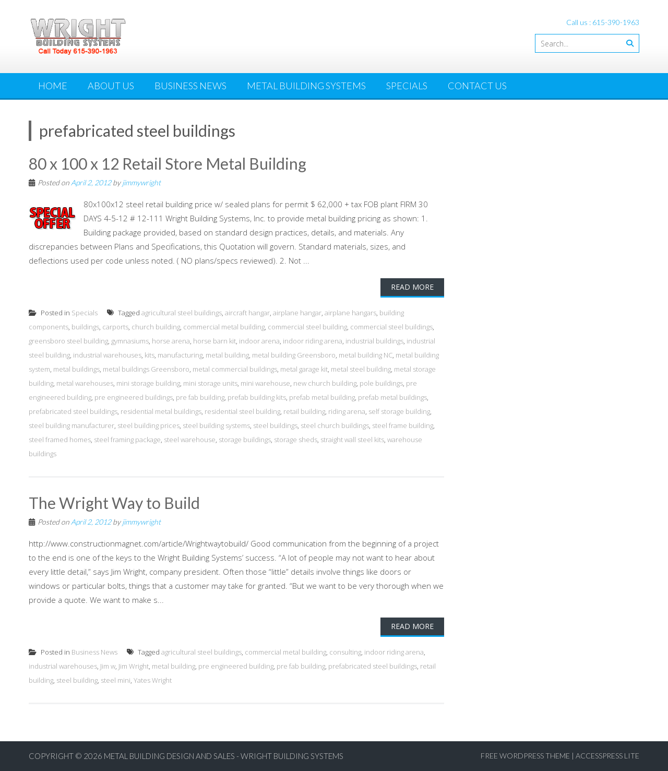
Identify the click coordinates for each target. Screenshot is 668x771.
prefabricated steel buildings (73, 411)
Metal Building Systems (306, 85)
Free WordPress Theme (525, 755)
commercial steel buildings (391, 326)
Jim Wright (133, 666)
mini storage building (148, 383)
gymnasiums (130, 341)
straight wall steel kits (352, 439)
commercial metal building (224, 326)
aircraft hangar (247, 312)
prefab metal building (322, 397)
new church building (324, 383)
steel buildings (275, 425)
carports (115, 326)
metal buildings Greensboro (146, 369)
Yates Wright (153, 680)
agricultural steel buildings (181, 312)
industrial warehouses (107, 355)
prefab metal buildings (392, 397)
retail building (304, 411)
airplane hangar (297, 312)
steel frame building (402, 425)
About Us (111, 85)
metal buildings (76, 369)
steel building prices (148, 425)
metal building (227, 355)
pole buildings (381, 383)
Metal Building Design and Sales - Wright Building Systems (223, 756)
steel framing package (127, 439)
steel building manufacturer (71, 425)
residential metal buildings (161, 411)
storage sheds (295, 439)
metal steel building (361, 369)
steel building (77, 680)
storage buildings (245, 439)
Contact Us (477, 85)
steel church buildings (335, 425)
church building (156, 326)
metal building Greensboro (294, 355)
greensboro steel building (68, 341)
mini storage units (210, 383)
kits (149, 355)
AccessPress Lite (607, 755)
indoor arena (259, 341)
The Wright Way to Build (114, 502)
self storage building (399, 411)
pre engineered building (235, 666)
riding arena (346, 411)
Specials (406, 85)
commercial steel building (307, 326)
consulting (345, 652)
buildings (85, 326)
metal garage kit (304, 369)
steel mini (115, 680)
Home (52, 85)
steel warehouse (190, 439)
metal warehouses (84, 383)
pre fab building (200, 397)
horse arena (171, 341)
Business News (190, 85)
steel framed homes (60, 439)
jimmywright (141, 182)
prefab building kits (257, 397)
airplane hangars (350, 312)
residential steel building (242, 411)
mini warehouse (265, 383)
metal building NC (365, 355)
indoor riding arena (312, 341)
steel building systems (216, 425)
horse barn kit (214, 341)
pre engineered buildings (133, 397)
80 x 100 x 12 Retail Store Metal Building (167, 163)
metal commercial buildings (235, 369)
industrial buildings (374, 341)
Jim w (107, 666)
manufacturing (180, 355)
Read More (412, 287)
